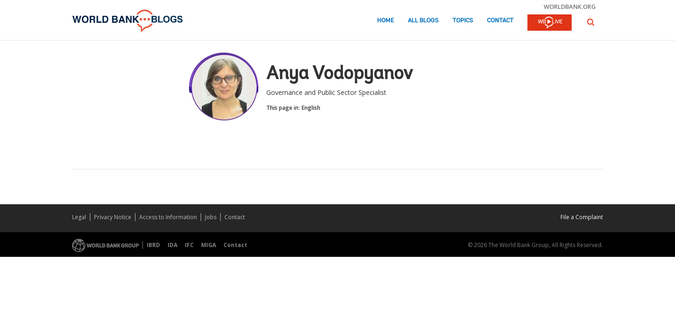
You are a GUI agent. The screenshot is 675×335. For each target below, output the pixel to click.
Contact (500, 21)
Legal (79, 217)
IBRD (153, 245)
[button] (590, 22)
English (311, 108)
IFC (189, 245)
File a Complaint (581, 217)
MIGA (208, 245)
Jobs (210, 217)
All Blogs (423, 21)
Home (385, 21)
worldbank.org (570, 6)
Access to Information (168, 217)
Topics (462, 21)
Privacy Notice (112, 217)
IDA (172, 245)
